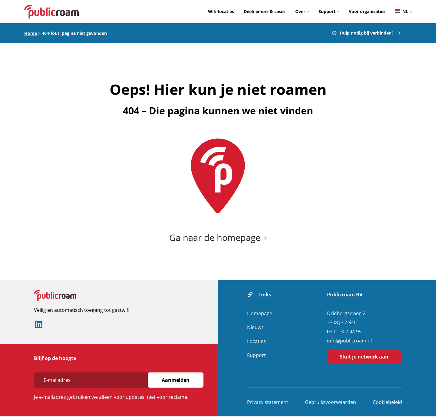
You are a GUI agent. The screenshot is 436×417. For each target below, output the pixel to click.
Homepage (259, 314)
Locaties (256, 342)
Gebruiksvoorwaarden (330, 402)
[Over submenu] (307, 11)
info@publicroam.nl (349, 341)
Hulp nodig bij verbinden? (367, 33)
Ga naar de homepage (214, 239)
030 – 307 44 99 (344, 332)
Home (30, 33)
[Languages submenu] (410, 11)
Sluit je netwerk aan (364, 357)
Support (256, 355)
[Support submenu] (338, 11)
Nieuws (255, 328)
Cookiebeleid (387, 402)
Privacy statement (267, 402)
